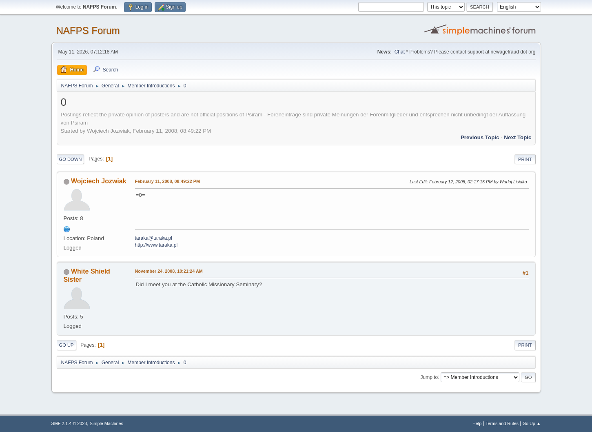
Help (476, 423)
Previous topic (480, 137)
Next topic (517, 137)
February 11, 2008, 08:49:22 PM (167, 181)
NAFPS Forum (88, 30)
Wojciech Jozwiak (98, 181)
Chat (400, 52)
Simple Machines (106, 423)
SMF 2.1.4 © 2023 (69, 423)
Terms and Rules (502, 423)
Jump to (429, 377)
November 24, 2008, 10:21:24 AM (169, 271)
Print (525, 159)
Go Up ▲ (532, 423)
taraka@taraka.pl (153, 238)
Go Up (66, 345)
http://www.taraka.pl (156, 245)
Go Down (70, 159)
